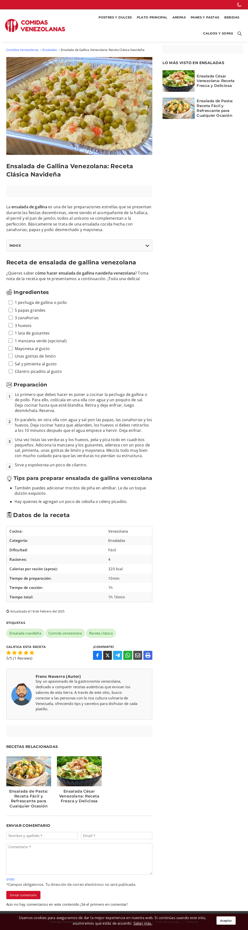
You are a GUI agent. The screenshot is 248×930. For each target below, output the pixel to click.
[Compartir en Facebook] (97, 655)
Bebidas (232, 17)
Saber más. (142, 923)
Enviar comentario (23, 895)
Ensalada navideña (25, 633)
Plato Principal (152, 17)
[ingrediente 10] (10, 371)
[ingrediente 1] (10, 302)
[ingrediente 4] (10, 325)
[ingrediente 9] (10, 363)
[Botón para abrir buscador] (239, 34)
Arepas (179, 17)
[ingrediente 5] (10, 333)
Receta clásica (101, 633)
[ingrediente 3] (10, 318)
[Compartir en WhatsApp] (127, 655)
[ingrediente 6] (10, 340)
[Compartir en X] (107, 655)
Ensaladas (49, 50)
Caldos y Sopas (218, 33)
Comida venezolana (65, 633)
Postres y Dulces (115, 17)
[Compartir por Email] (137, 655)
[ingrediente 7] (10, 348)
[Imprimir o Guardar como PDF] (147, 655)
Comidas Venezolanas (22, 50)
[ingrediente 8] (10, 356)
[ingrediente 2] (10, 310)
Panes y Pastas (205, 17)
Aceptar (226, 920)
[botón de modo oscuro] (239, 4)
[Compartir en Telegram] (117, 655)
